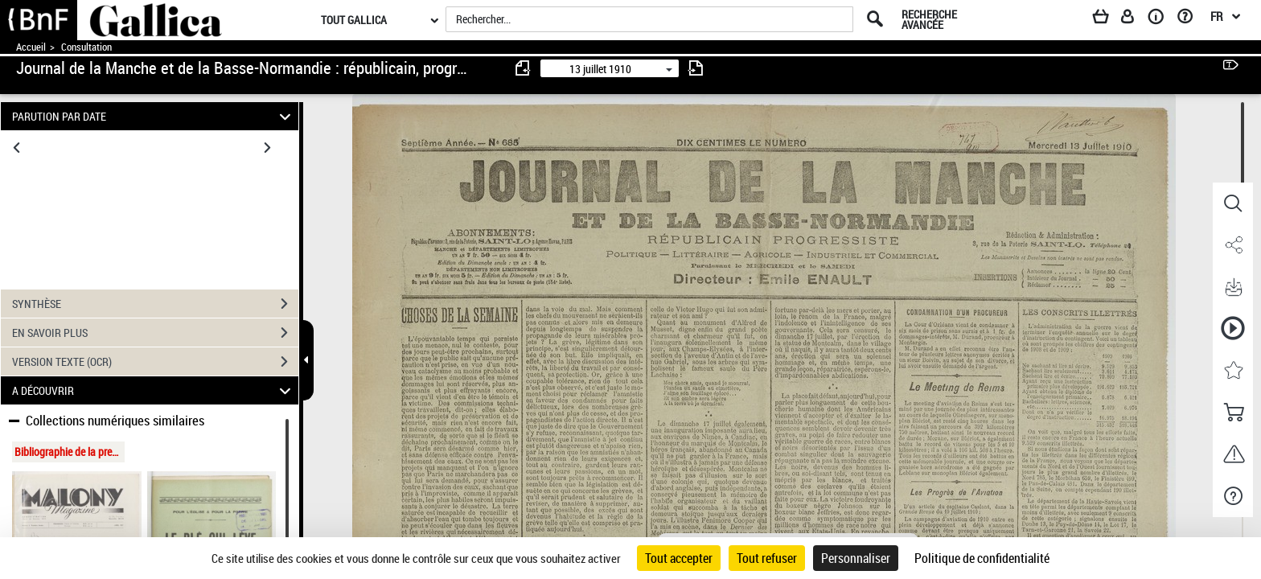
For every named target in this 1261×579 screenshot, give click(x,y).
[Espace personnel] (1135, 19)
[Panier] (1108, 19)
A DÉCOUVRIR (154, 390)
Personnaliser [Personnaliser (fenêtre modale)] (855, 558)
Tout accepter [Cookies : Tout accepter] (679, 558)
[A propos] (1161, 19)
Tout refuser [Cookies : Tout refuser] (767, 558)
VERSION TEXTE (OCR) (155, 362)
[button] (1233, 203)
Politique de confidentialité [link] (981, 558)
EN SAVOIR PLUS (155, 333)
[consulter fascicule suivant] (695, 68)
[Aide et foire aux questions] (1191, 19)
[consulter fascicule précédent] (523, 68)
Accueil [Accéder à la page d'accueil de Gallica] (31, 47)
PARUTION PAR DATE (154, 116)
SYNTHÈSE (155, 304)
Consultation (86, 47)
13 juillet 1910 (600, 68)
